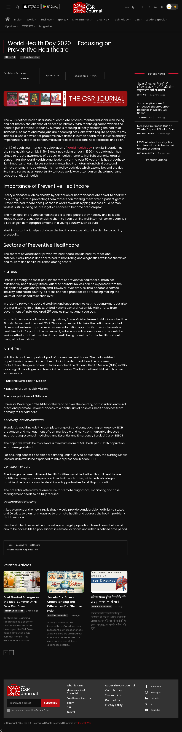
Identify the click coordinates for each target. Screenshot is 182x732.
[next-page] (11, 652)
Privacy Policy (42, 710)
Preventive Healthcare (27, 544)
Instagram (156, 692)
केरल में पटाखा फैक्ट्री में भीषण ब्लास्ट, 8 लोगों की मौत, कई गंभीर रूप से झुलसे (155, 87)
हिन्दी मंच (141, 95)
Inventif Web (84, 723)
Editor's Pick (10, 57)
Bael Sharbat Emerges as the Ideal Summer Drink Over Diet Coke (22, 601)
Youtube (155, 710)
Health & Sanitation (30, 57)
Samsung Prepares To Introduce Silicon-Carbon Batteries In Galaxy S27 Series (153, 108)
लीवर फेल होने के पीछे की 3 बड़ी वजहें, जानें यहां (108, 599)
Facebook (156, 686)
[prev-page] (6, 652)
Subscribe (50, 702)
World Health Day (79, 148)
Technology (144, 117)
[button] (17, 7)
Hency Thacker (24, 76)
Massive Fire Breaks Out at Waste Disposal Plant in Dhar (156, 127)
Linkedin (155, 698)
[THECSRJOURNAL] (88, 7)
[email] (24, 703)
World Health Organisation (22, 549)
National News (145, 133)
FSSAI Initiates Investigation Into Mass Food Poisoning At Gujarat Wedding (155, 145)
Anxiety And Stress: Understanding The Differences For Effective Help (64, 604)
